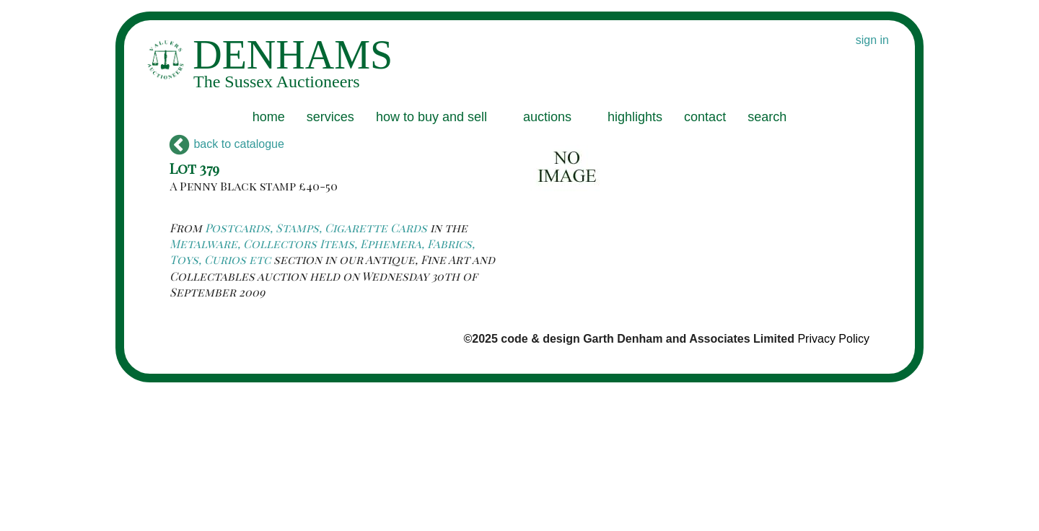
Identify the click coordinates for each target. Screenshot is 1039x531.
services (330, 117)
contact (705, 117)
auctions (547, 117)
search (767, 117)
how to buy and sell (431, 117)
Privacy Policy (833, 339)
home (269, 117)
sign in (872, 40)
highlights (635, 117)
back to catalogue (227, 144)
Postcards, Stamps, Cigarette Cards (316, 227)
